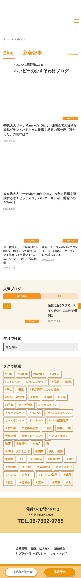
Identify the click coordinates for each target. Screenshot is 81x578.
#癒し (21, 389)
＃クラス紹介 (64, 466)
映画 (8, 443)
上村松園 (10, 428)
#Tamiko (38, 373)
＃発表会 (24, 482)
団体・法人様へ (40, 548)
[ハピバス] (16, 27)
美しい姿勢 (56, 451)
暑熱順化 (21, 443)
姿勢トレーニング (33, 435)
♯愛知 (34, 397)
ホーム (6, 39)
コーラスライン (47, 404)
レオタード (37, 420)
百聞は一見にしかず (17, 451)
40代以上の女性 (15, 397)
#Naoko (23, 373)
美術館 (9, 459)
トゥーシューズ (14, 412)
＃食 (68, 482)
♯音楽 (61, 397)
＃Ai (21, 459)
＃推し (9, 482)
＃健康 (67, 474)
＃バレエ (10, 474)
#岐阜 (68, 381)
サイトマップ (58, 553)
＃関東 (56, 482)
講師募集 (59, 548)
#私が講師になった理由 (44, 389)
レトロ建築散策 (58, 420)
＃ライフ (27, 474)
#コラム (54, 373)
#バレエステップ (36, 381)
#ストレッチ (12, 381)
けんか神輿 (26, 404)
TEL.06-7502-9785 (40, 521)
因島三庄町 (64, 428)
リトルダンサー (14, 420)
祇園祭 (39, 451)
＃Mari (70, 459)
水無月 (37, 443)
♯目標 (48, 397)
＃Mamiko (53, 459)
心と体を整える (58, 435)
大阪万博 (10, 435)
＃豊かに (40, 482)
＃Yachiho (43, 466)
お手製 (9, 404)
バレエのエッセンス (58, 412)
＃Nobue (10, 466)
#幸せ (8, 389)
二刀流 (48, 428)
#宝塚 (55, 381)
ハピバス (35, 412)
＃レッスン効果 (47, 474)
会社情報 (21, 548)
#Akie (8, 373)
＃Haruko (36, 459)
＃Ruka (26, 466)
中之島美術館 (30, 428)
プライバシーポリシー (32, 553)
